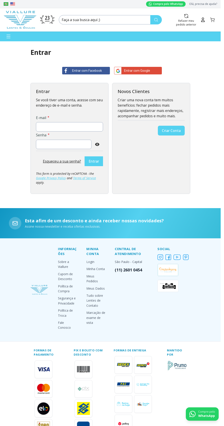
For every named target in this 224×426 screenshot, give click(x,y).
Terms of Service (84, 178)
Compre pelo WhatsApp (166, 4)
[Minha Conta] (203, 20)
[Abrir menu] (8, 36)
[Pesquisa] (156, 19)
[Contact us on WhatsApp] (202, 414)
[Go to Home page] (20, 20)
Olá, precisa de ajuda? (203, 4)
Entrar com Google (132, 70)
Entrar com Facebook (82, 70)
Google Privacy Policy (51, 178)
